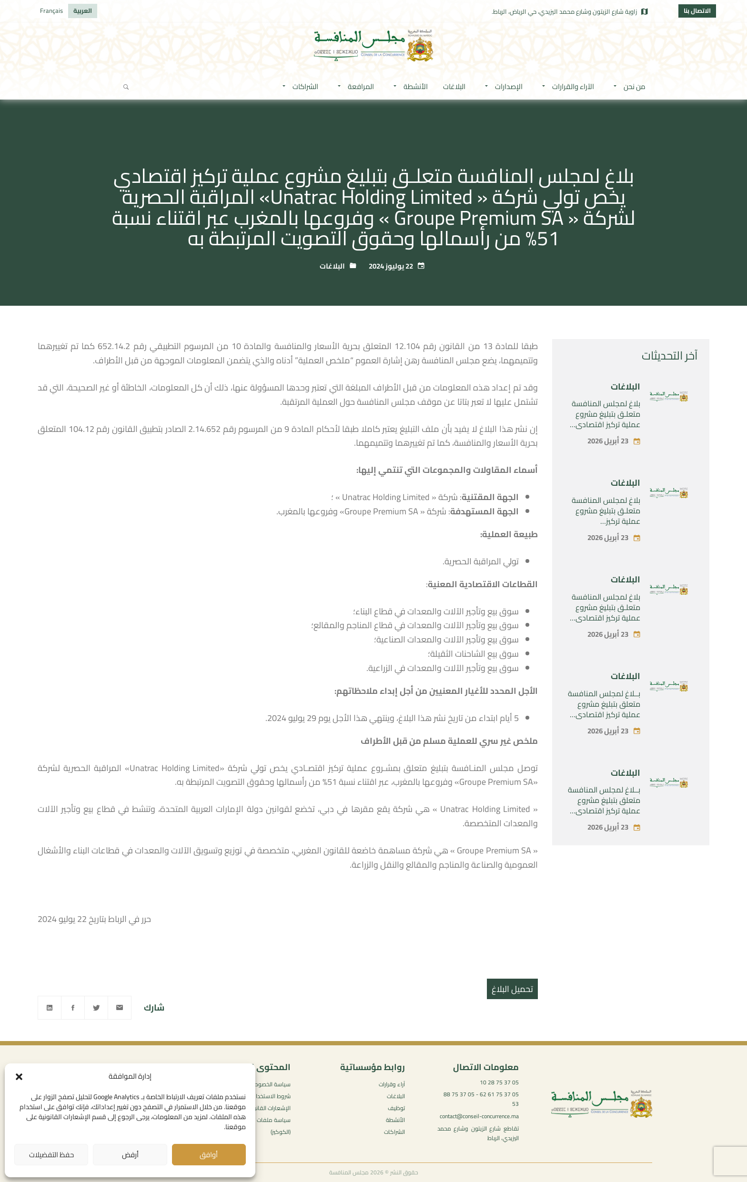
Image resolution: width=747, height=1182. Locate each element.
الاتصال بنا (697, 10)
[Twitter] (96, 1008)
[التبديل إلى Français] (51, 11)
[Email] (119, 1008)
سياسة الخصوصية (269, 1084)
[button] (19, 1077)
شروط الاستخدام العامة (263, 1096)
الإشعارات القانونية (268, 1107)
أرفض (130, 1155)
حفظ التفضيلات (51, 1155)
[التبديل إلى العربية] (82, 11)
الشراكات (394, 1131)
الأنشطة (395, 1119)
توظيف (396, 1107)
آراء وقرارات (392, 1084)
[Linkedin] (49, 1008)
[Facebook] (73, 1008)
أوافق (209, 1155)
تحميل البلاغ (512, 989)
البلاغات (332, 266)
